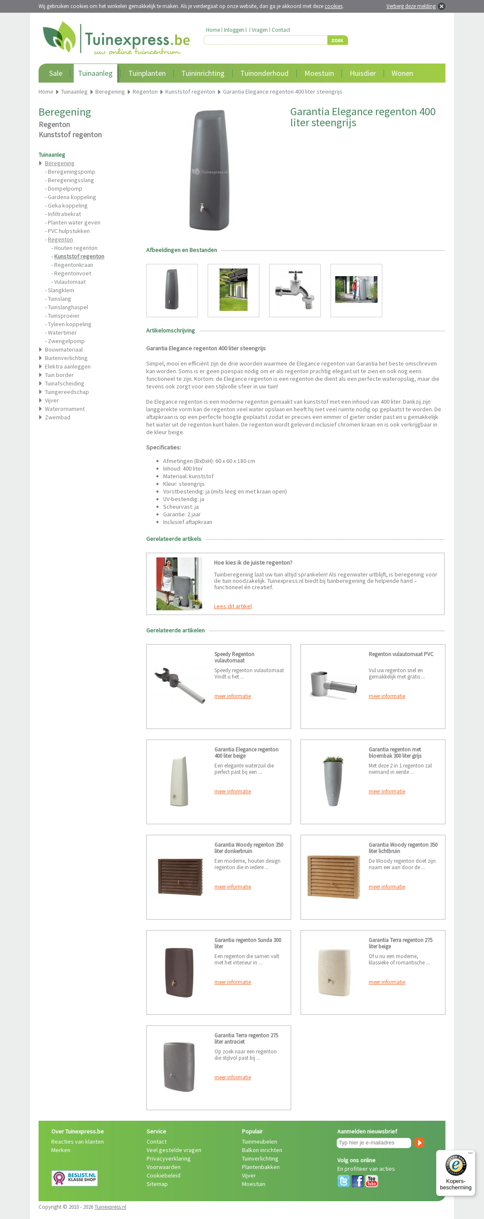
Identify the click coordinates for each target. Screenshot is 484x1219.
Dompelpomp (65, 188)
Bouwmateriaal (64, 349)
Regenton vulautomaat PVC (401, 654)
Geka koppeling (68, 205)
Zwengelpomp (66, 341)
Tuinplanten (147, 73)
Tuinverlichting (260, 1158)
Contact (281, 29)
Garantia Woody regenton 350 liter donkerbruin (248, 848)
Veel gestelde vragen (174, 1150)
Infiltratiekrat (64, 214)
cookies (333, 6)
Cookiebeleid (164, 1175)
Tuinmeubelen (259, 1141)
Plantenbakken (261, 1167)
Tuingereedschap (67, 392)
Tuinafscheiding (64, 383)
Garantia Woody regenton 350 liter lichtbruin (403, 848)
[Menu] (470, 1155)
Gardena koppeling (72, 197)
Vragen (260, 29)
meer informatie (232, 696)
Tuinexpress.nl (110, 1207)
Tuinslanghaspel (68, 307)
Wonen (402, 73)
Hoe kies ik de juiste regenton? (253, 562)
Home (213, 29)
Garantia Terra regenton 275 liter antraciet (246, 1038)
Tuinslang (59, 298)
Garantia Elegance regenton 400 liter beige (246, 752)
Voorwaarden (164, 1167)
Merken (60, 1150)
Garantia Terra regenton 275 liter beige (400, 943)
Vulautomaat (70, 281)
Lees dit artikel (233, 606)
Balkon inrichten (262, 1150)
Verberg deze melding (411, 6)
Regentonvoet (72, 273)
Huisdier (363, 73)
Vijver (52, 400)
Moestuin (319, 73)
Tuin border (59, 375)
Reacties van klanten (77, 1141)
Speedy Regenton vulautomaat (234, 657)
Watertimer (62, 332)
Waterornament (65, 409)
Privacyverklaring (169, 1158)
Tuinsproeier (64, 315)
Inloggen (234, 29)
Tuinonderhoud (264, 73)
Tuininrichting (203, 73)
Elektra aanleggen (68, 366)
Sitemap (157, 1184)
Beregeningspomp (71, 171)
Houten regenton (75, 248)
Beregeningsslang (71, 180)
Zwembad (57, 417)
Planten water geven (74, 222)
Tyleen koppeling (70, 324)
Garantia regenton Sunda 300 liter (247, 943)
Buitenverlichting (66, 358)
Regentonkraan (73, 265)
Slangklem (61, 290)
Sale (55, 73)
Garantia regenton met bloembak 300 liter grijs (395, 752)
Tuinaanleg (95, 73)
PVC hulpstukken (69, 231)
